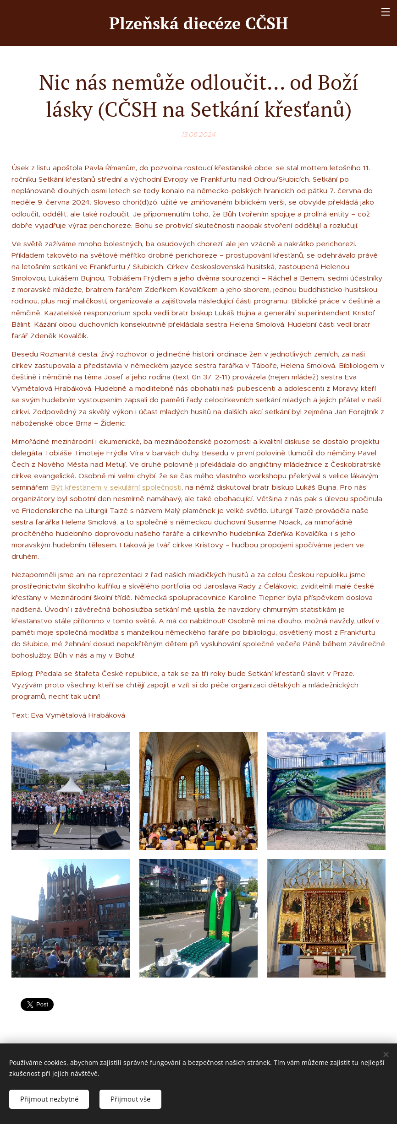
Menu (385, 11)
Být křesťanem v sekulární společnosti (116, 487)
